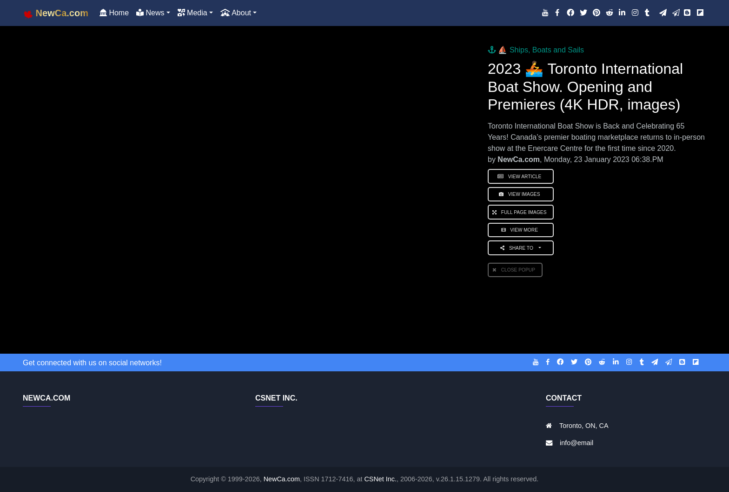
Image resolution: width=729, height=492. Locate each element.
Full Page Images (520, 212)
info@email (576, 443)
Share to (518, 248)
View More (521, 230)
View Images (521, 194)
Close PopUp (515, 269)
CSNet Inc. (380, 479)
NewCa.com (282, 479)
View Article (520, 176)
